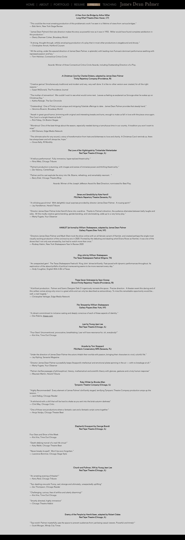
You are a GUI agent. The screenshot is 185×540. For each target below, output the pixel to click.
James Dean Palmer (139, 4)
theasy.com (48, 316)
